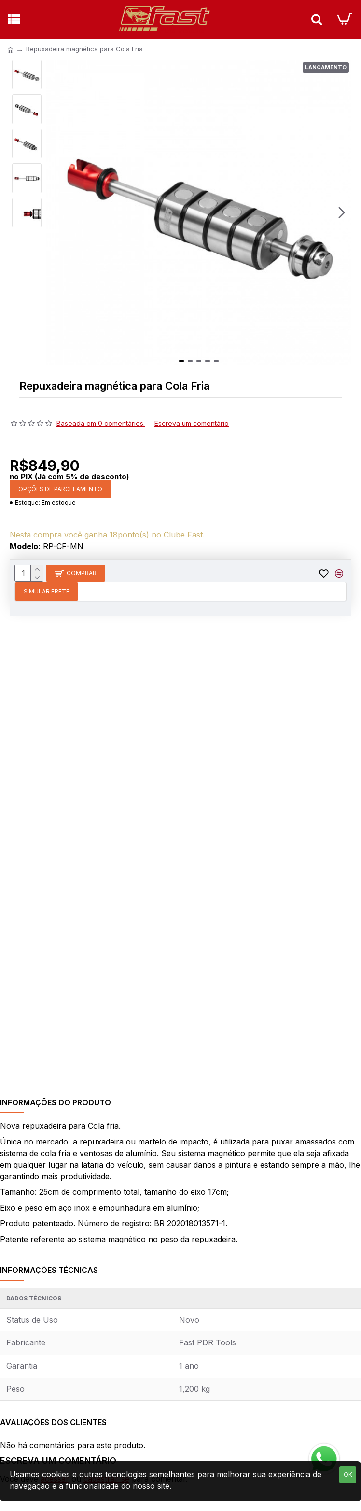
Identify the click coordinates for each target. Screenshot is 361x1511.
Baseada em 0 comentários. (100, 423)
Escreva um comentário (191, 423)
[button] (341, 212)
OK (348, 1474)
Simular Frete (46, 591)
